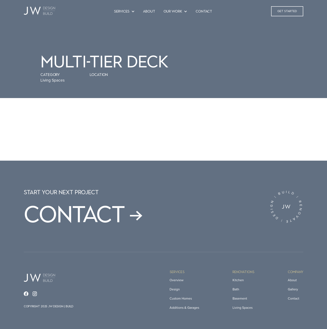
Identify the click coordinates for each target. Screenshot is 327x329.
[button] (124, 12)
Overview (177, 280)
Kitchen (238, 280)
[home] (39, 11)
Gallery (293, 289)
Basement (240, 298)
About (292, 280)
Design (175, 289)
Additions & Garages (184, 307)
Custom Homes (181, 298)
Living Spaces (243, 307)
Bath (236, 289)
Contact (293, 298)
